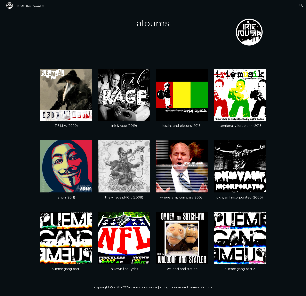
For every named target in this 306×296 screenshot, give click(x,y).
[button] (301, 5)
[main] (153, 23)
